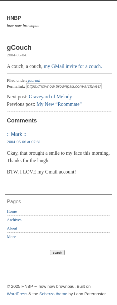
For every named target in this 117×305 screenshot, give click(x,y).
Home (12, 211)
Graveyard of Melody (50, 96)
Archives (14, 219)
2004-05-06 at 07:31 (24, 141)
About (12, 228)
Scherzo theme (53, 294)
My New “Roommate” (59, 104)
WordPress (17, 294)
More (11, 236)
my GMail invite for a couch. (73, 66)
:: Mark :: (16, 134)
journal (34, 80)
